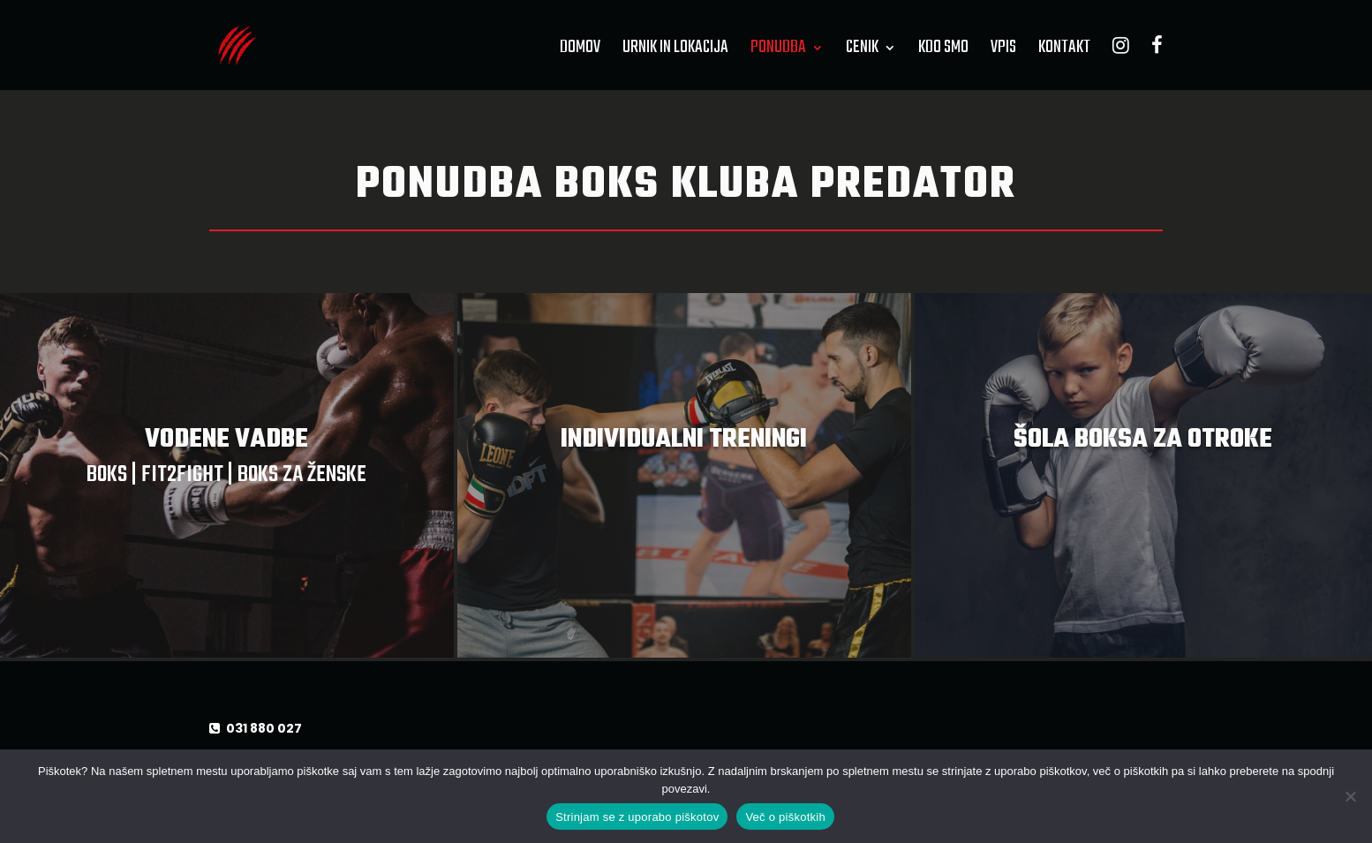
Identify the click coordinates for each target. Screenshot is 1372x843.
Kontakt (1064, 51)
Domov (580, 51)
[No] (1350, 796)
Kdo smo (943, 51)
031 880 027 (262, 728)
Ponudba (778, 51)
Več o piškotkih (785, 817)
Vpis (1003, 51)
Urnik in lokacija (675, 51)
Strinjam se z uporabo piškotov (637, 817)
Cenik (862, 51)
